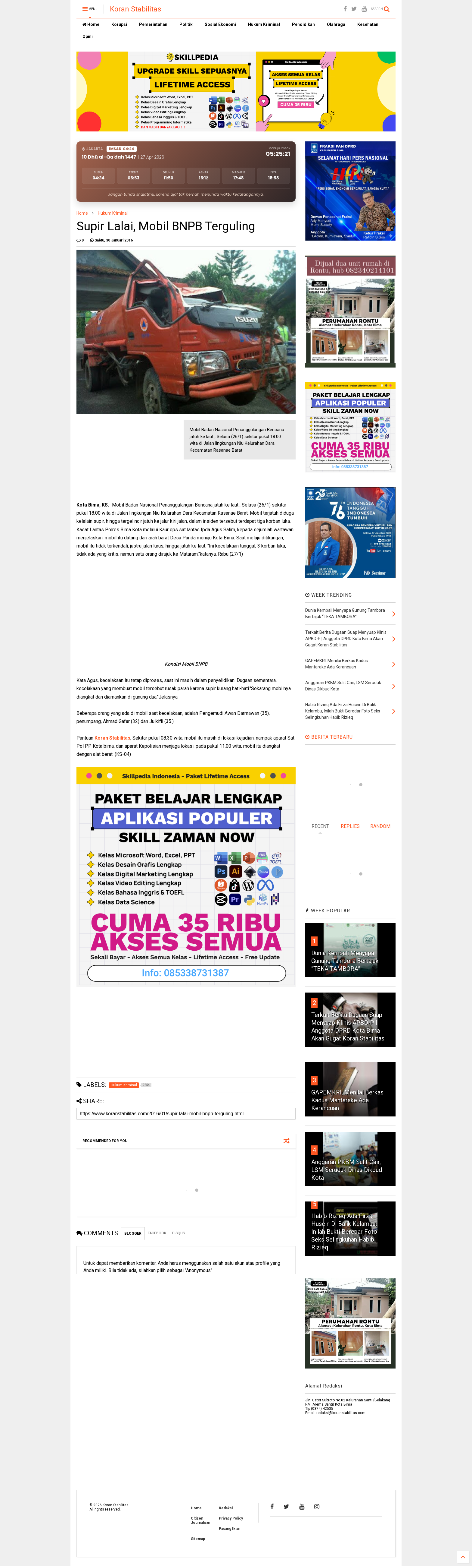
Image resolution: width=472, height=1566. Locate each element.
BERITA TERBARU (329, 737)
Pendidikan (303, 24)
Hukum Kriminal (264, 24)
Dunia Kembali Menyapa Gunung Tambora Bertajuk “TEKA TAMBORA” (345, 960)
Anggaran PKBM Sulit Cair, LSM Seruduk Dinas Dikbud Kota (346, 1169)
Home (90, 24)
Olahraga (336, 24)
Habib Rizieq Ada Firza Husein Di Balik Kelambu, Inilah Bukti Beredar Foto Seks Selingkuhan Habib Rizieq (344, 1231)
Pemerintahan (153, 24)
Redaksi (226, 1508)
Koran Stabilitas (135, 9)
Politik (186, 24)
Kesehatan (367, 24)
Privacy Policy (231, 1518)
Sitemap (198, 1539)
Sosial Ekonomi (220, 24)
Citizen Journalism (200, 1520)
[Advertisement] (121, 458)
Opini (87, 36)
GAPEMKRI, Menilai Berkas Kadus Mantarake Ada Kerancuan (347, 1100)
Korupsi (119, 24)
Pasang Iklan (229, 1529)
